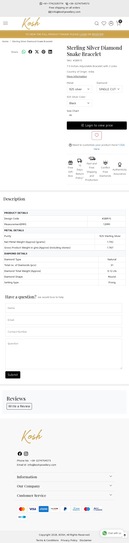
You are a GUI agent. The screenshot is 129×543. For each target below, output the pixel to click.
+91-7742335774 (53, 3)
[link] (96, 23)
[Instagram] (26, 454)
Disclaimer (86, 540)
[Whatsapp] (23, 51)
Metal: (70, 82)
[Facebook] (20, 454)
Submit (13, 375)
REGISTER (98, 34)
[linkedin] (50, 51)
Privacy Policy (69, 540)
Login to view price (97, 125)
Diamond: (102, 82)
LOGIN (83, 34)
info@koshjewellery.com (66, 11)
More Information (77, 76)
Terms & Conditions (47, 540)
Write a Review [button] (19, 406)
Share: (15, 51)
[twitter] (37, 51)
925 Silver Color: (76, 96)
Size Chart (73, 113)
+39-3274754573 (79, 3)
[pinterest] (43, 51)
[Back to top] (124, 535)
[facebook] (30, 51)
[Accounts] (111, 23)
